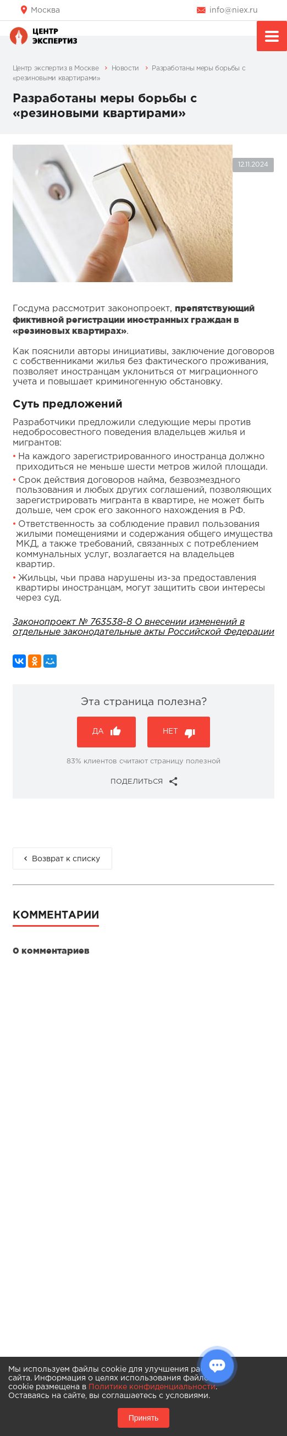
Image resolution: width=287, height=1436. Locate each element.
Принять (144, 1417)
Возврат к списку (66, 859)
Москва (45, 10)
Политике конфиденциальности (152, 1387)
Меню (272, 38)
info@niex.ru (233, 10)
